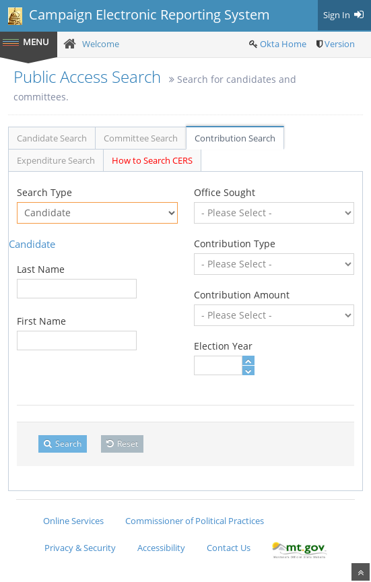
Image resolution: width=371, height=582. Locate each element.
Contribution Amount (242, 294)
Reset (122, 443)
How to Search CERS (152, 160)
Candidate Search (52, 138)
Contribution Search (235, 138)
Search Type (44, 192)
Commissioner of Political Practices (194, 521)
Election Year (223, 346)
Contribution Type (234, 243)
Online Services (73, 521)
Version (340, 44)
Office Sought (224, 192)
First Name (41, 321)
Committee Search (141, 138)
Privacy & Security (80, 548)
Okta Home (283, 44)
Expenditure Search (56, 160)
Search (62, 443)
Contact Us (228, 548)
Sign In (344, 15)
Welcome (100, 44)
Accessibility (161, 548)
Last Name (41, 269)
